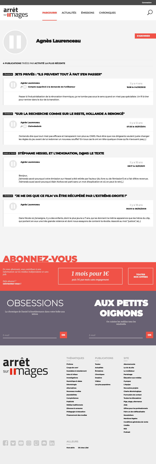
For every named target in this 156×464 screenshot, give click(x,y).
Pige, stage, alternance (133, 402)
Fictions (70, 364)
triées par (34, 63)
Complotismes (72, 398)
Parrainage (128, 374)
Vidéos (98, 381)
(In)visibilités (72, 395)
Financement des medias (77, 415)
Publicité (70, 402)
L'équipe (127, 384)
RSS (125, 429)
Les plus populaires (102, 384)
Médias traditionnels (75, 405)
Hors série (71, 448)
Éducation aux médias (132, 378)
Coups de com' (72, 368)
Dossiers (98, 378)
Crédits (126, 425)
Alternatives (71, 388)
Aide (125, 405)
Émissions (87, 12)
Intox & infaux (72, 374)
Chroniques (107, 12)
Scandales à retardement (77, 371)
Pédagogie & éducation (76, 412)
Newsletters (128, 415)
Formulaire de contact (132, 395)
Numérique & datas (74, 381)
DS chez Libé (83, 448)
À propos (127, 381)
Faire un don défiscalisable (134, 412)
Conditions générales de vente (136, 422)
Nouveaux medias (74, 391)
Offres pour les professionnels (136, 408)
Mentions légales (130, 418)
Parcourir (49, 12)
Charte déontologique (132, 391)
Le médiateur (129, 371)
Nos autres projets (131, 388)
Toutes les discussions (132, 398)
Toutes (97, 364)
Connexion (147, 3)
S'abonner (143, 36)
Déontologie (72, 384)
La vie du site (129, 368)
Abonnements (129, 364)
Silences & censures (74, 408)
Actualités (69, 12)
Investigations (72, 378)
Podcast (127, 432)
